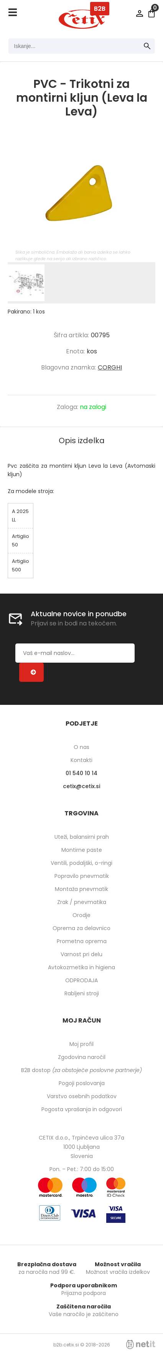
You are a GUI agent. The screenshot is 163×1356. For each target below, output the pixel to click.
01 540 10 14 (81, 773)
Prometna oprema (82, 941)
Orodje (81, 915)
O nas (81, 747)
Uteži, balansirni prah (81, 837)
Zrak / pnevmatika (81, 902)
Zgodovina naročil (81, 1057)
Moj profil (81, 1044)
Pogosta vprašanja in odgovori (81, 1109)
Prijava (139, 13)
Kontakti (81, 760)
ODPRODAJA (81, 980)
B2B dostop (81, 1070)
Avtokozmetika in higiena (81, 967)
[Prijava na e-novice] (31, 672)
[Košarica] (151, 13)
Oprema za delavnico (81, 928)
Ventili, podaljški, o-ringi (81, 863)
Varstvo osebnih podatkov (82, 1096)
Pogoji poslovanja (82, 1083)
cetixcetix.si (81, 786)
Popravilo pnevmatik (81, 876)
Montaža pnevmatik (81, 889)
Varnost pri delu (81, 954)
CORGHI (110, 367)
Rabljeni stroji (81, 993)
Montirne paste (81, 850)
